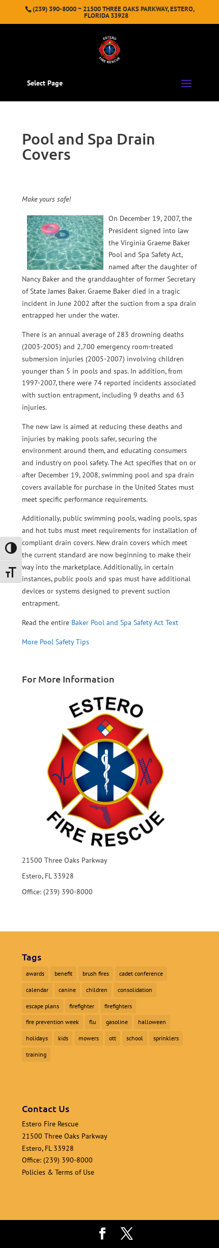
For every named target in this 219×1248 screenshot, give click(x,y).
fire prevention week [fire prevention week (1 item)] (52, 1022)
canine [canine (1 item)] (67, 990)
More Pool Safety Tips (55, 641)
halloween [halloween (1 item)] (152, 1022)
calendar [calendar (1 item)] (37, 990)
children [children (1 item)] (96, 990)
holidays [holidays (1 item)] (37, 1038)
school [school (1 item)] (134, 1038)
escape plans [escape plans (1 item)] (42, 1006)
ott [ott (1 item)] (112, 1038)
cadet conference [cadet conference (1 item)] (141, 973)
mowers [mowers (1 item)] (88, 1038)
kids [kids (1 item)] (63, 1038)
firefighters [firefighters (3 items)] (118, 1006)
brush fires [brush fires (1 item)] (96, 973)
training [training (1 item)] (36, 1054)
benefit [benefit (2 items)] (63, 973)
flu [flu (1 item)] (92, 1022)
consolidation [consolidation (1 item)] (135, 990)
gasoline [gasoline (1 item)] (117, 1022)
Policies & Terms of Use (58, 1172)
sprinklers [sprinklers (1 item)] (166, 1038)
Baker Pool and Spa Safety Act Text (124, 622)
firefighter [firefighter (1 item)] (81, 1006)
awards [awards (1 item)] (35, 973)
